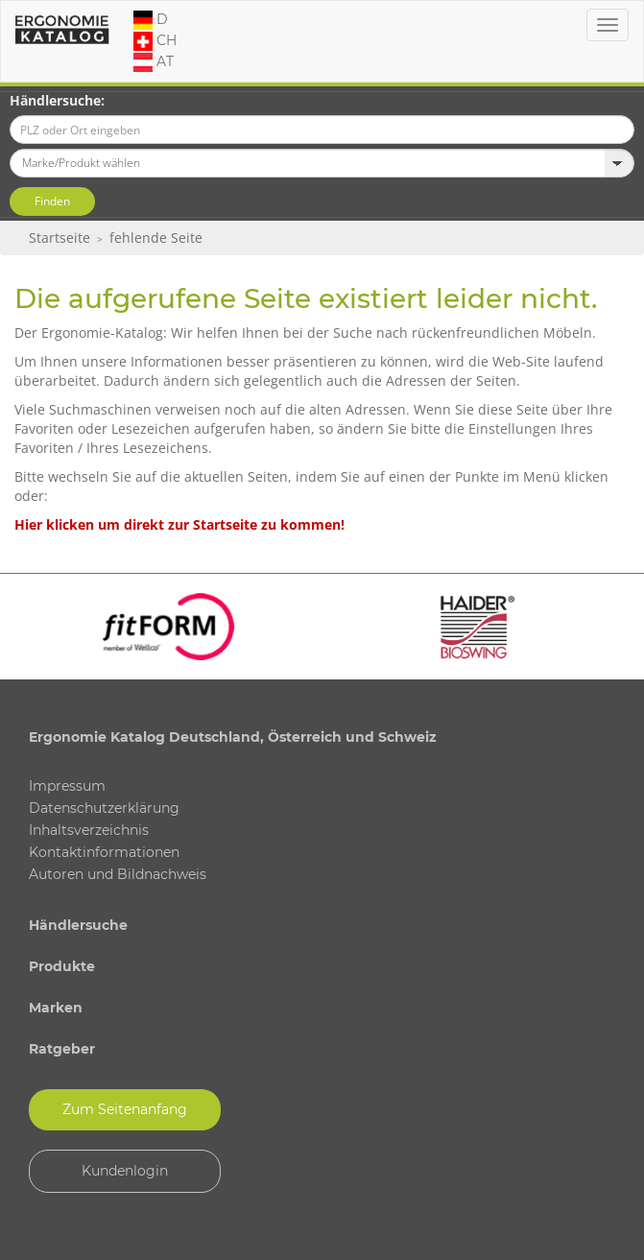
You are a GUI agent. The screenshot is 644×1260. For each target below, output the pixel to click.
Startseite (59, 237)
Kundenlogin (125, 1170)
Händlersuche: (57, 100)
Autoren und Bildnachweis (117, 874)
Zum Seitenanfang (124, 1109)
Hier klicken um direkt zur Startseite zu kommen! (179, 524)
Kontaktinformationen (104, 852)
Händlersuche (78, 925)
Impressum (67, 786)
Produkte (62, 966)
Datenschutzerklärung (104, 808)
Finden (52, 201)
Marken (56, 1007)
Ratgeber (62, 1049)
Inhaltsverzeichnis (89, 830)
